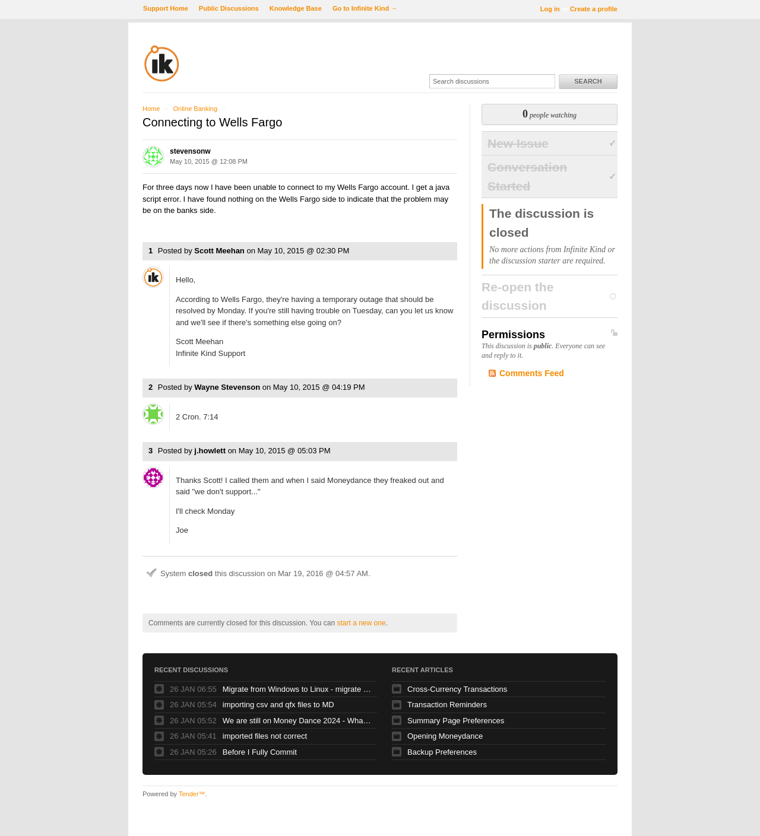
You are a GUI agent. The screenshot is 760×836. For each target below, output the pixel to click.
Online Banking (195, 108)
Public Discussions (229, 8)
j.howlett (210, 450)
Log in (550, 8)
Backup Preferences (442, 752)
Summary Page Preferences (455, 720)
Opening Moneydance (445, 736)
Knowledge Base (296, 8)
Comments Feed (531, 373)
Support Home (165, 8)
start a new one (361, 623)
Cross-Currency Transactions (457, 689)
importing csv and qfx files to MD (278, 704)
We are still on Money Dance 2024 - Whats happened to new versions (297, 720)
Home (151, 108)
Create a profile (594, 8)
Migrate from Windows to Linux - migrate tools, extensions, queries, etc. (297, 689)
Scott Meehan (219, 250)
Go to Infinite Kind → (364, 8)
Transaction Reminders (447, 704)
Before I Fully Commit (260, 752)
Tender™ (192, 793)
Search (587, 81)
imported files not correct (265, 736)
